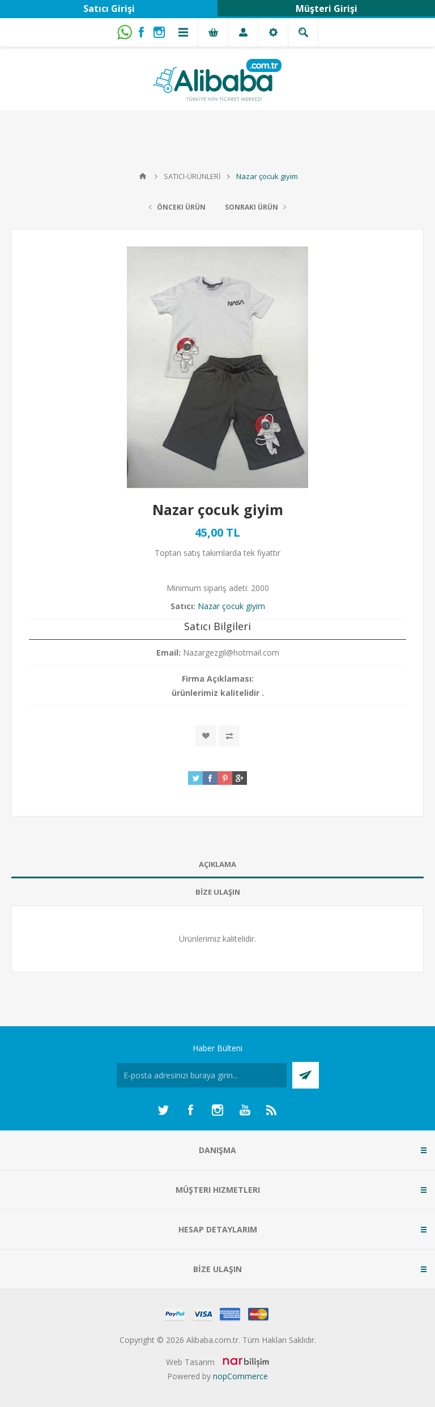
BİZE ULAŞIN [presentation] (217, 892)
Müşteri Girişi (326, 8)
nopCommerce (240, 1376)
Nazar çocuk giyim (231, 606)
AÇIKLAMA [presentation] (217, 864)
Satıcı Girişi (109, 8)
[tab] (217, 864)
